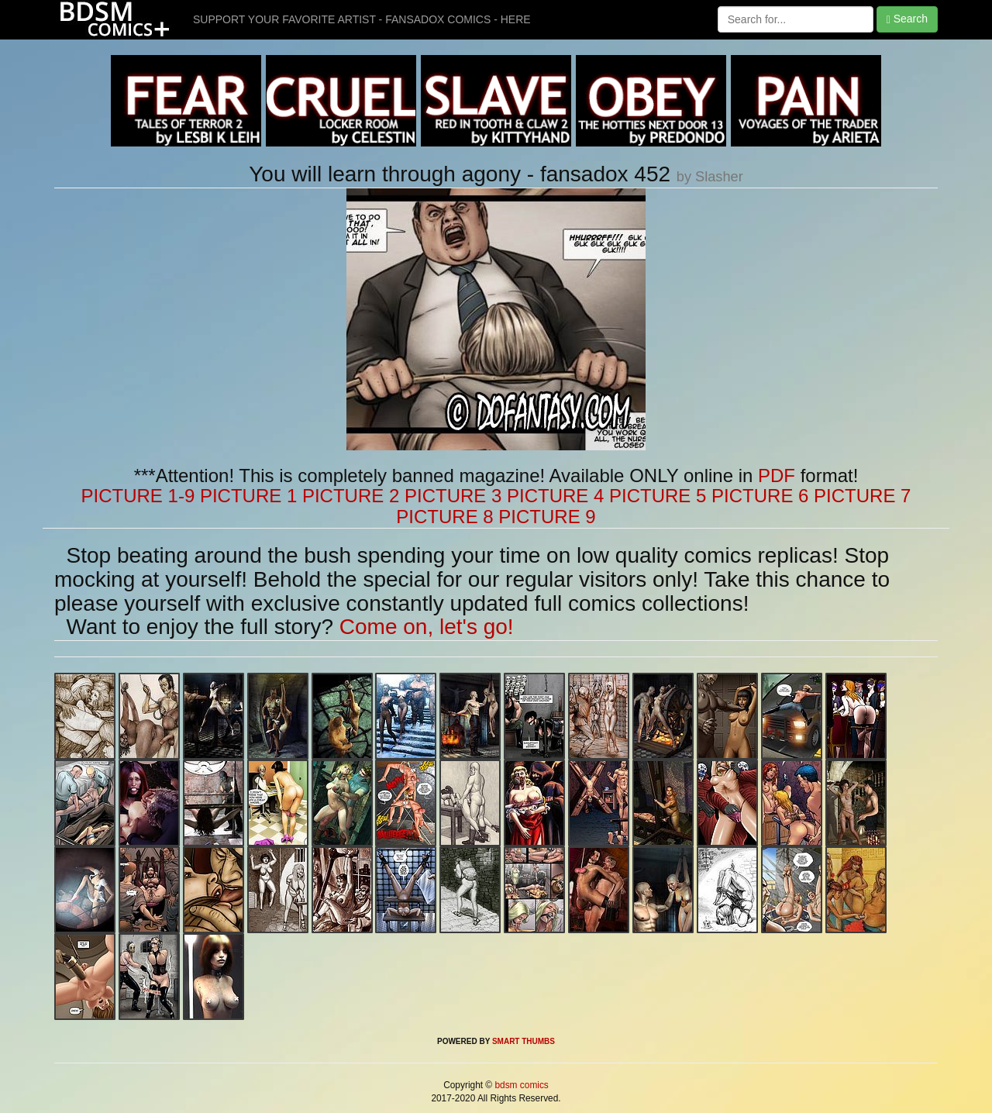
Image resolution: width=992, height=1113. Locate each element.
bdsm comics (520, 1085)
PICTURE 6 (759, 495)
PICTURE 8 (444, 516)
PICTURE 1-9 (138, 495)
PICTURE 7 (862, 495)
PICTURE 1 (248, 495)
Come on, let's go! (426, 627)
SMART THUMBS (523, 1041)
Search (907, 19)
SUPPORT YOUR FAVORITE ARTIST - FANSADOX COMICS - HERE (362, 19)
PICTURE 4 (555, 495)
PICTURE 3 (453, 495)
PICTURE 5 (657, 495)
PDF (776, 475)
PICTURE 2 (350, 495)
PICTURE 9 (546, 516)
